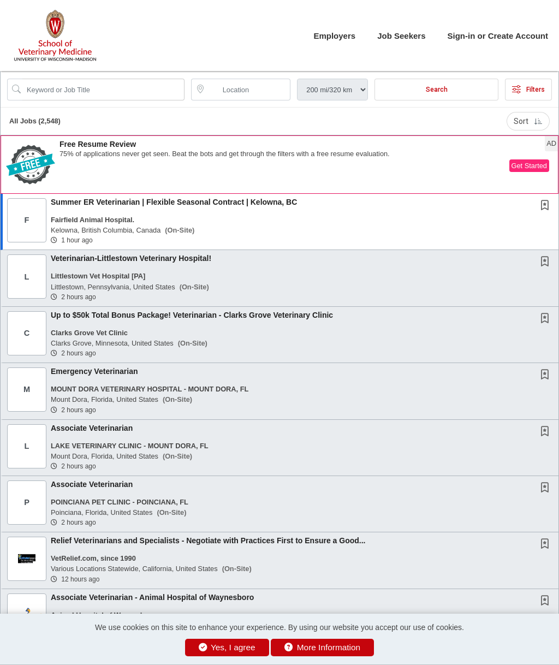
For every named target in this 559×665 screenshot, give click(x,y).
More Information (322, 647)
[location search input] (248, 89)
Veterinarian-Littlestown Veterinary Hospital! (131, 258)
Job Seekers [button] (401, 35)
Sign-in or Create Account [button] (498, 35)
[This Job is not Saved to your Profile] (547, 206)
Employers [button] (334, 35)
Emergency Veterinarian (94, 371)
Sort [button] (528, 121)
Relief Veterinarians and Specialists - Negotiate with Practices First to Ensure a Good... (208, 540)
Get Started (529, 166)
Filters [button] (528, 89)
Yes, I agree (227, 647)
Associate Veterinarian (92, 428)
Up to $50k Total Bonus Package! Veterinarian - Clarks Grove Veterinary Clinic (192, 315)
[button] (279, 164)
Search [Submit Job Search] (437, 89)
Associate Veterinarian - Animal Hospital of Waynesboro (152, 597)
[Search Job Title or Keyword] (103, 89)
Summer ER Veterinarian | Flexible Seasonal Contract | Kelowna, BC (174, 202)
